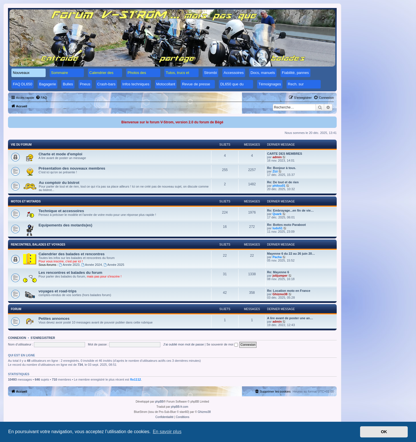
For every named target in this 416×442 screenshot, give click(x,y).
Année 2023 (69, 264)
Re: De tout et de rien (283, 182)
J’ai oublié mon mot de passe (183, 344)
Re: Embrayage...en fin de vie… (290, 210)
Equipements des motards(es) (65, 225)
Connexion (17, 337)
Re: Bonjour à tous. (281, 168)
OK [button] (384, 431)
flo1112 (135, 379)
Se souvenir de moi (222, 344)
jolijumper (280, 275)
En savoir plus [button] (167, 431)
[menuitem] (41, 97)
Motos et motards (26, 201)
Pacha (277, 257)
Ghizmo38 (280, 294)
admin (277, 157)
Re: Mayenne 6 (278, 272)
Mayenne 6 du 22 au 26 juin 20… (291, 253)
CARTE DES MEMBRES (284, 153)
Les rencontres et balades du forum (70, 272)
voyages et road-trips (57, 291)
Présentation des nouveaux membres (72, 168)
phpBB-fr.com (179, 406)
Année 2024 (91, 264)
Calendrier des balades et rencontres (72, 254)
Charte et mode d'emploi (60, 154)
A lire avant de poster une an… (290, 318)
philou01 (278, 185)
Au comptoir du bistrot (59, 182)
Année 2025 (114, 264)
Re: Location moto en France (288, 290)
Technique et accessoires (61, 211)
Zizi (275, 171)
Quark (277, 214)
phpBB (159, 401)
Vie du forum (21, 144)
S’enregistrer (43, 337)
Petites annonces (54, 318)
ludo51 (277, 228)
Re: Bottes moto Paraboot (286, 224)
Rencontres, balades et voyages (38, 244)
